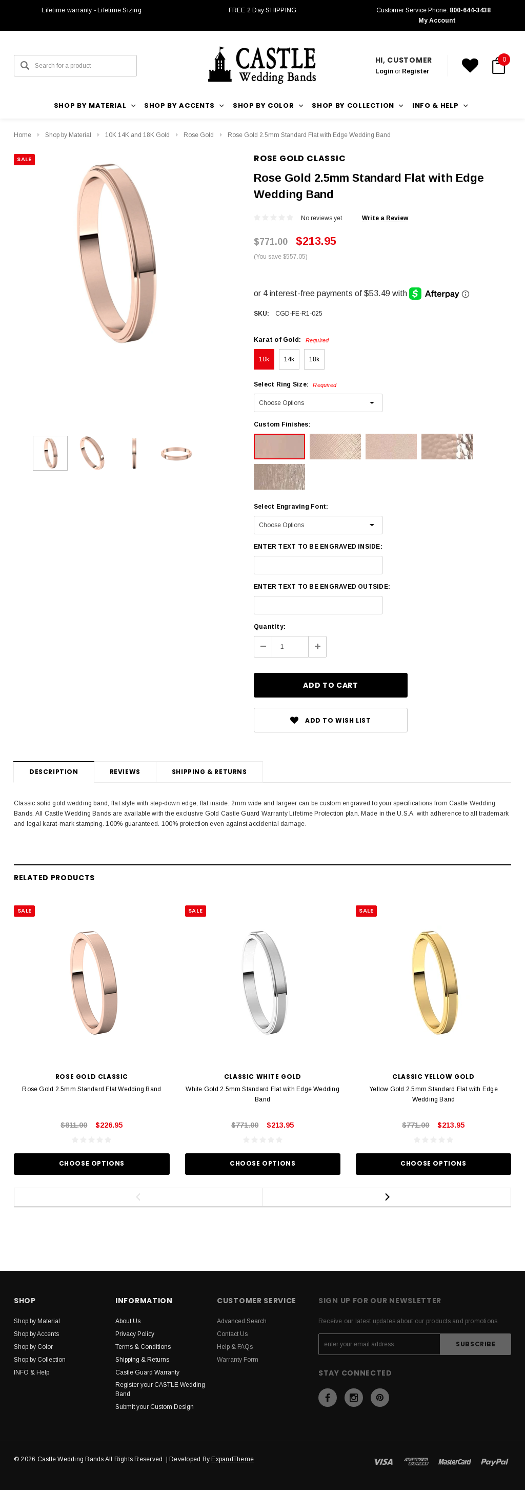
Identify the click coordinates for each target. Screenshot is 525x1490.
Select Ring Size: (295, 384)
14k (289, 359)
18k (314, 359)
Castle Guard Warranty (147, 1372)
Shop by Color (33, 1346)
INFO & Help (31, 1372)
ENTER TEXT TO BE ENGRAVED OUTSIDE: (322, 586)
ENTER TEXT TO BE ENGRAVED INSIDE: (318, 546)
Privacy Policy (134, 1334)
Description (53, 771)
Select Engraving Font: (291, 506)
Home (22, 135)
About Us (127, 1321)
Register (415, 71)
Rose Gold (199, 135)
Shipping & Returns (209, 771)
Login (384, 71)
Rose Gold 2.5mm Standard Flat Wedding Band (91, 1089)
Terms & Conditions (143, 1346)
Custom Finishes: (282, 424)
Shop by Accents (36, 1334)
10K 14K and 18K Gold (137, 135)
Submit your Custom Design (154, 1406)
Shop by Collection (40, 1359)
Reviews (125, 771)
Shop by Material (68, 135)
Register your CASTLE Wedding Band (160, 1389)
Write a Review (385, 218)
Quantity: (270, 626)
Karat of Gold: (291, 339)
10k (264, 359)
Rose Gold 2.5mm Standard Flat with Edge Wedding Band (309, 135)
